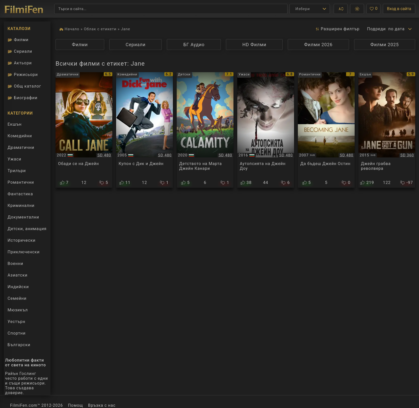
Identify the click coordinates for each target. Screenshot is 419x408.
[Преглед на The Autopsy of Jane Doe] (265, 130)
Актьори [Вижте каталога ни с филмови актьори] (20, 63)
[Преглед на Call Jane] (84, 130)
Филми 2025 (385, 44)
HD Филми (254, 44)
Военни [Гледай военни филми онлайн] (15, 263)
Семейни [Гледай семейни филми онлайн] (17, 298)
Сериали (136, 44)
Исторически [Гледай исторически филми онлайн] (22, 240)
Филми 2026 (318, 44)
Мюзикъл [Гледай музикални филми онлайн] (18, 310)
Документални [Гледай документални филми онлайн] (23, 217)
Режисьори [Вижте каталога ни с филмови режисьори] (23, 74)
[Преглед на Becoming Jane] (326, 130)
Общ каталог (24, 86)
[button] (341, 9)
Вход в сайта (399, 8)
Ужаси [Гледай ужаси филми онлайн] (14, 159)
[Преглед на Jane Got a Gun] (386, 130)
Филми (80, 44)
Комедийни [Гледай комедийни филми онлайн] (20, 135)
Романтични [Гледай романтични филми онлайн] (21, 182)
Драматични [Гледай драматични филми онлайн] (21, 147)
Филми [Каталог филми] (18, 39)
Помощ (75, 405)
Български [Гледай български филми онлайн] (19, 344)
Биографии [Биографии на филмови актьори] (22, 97)
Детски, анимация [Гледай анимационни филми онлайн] (27, 228)
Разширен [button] (337, 29)
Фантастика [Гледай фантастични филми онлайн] (20, 194)
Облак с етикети (100, 29)
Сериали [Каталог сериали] (20, 51)
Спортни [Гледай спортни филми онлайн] (16, 333)
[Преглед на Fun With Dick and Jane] (144, 130)
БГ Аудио (193, 44)
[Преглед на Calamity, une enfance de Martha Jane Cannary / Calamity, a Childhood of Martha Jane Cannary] (205, 130)
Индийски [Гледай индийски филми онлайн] (18, 286)
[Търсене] (170, 9)
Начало (72, 29)
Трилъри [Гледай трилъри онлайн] (16, 171)
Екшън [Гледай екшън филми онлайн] (15, 124)
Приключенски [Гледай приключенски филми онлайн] (24, 252)
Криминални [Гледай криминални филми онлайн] (21, 205)
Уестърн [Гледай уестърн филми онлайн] (16, 321)
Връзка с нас (102, 405)
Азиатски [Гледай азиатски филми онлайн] (18, 275)
